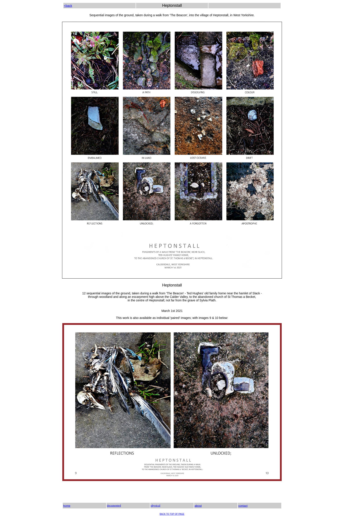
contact (242, 505)
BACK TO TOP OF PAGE (172, 514)
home (66, 505)
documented (114, 505)
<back (68, 5)
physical (155, 505)
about (198, 505)
